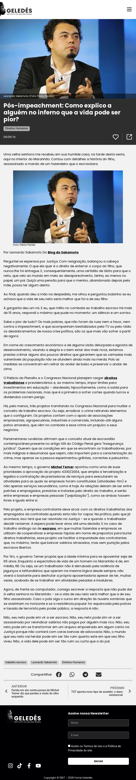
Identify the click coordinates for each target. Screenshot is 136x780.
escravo (49, 528)
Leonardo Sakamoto (44, 662)
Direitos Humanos (16, 128)
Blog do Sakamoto (63, 252)
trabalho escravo (15, 662)
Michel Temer (62, 467)
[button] (58, 674)
